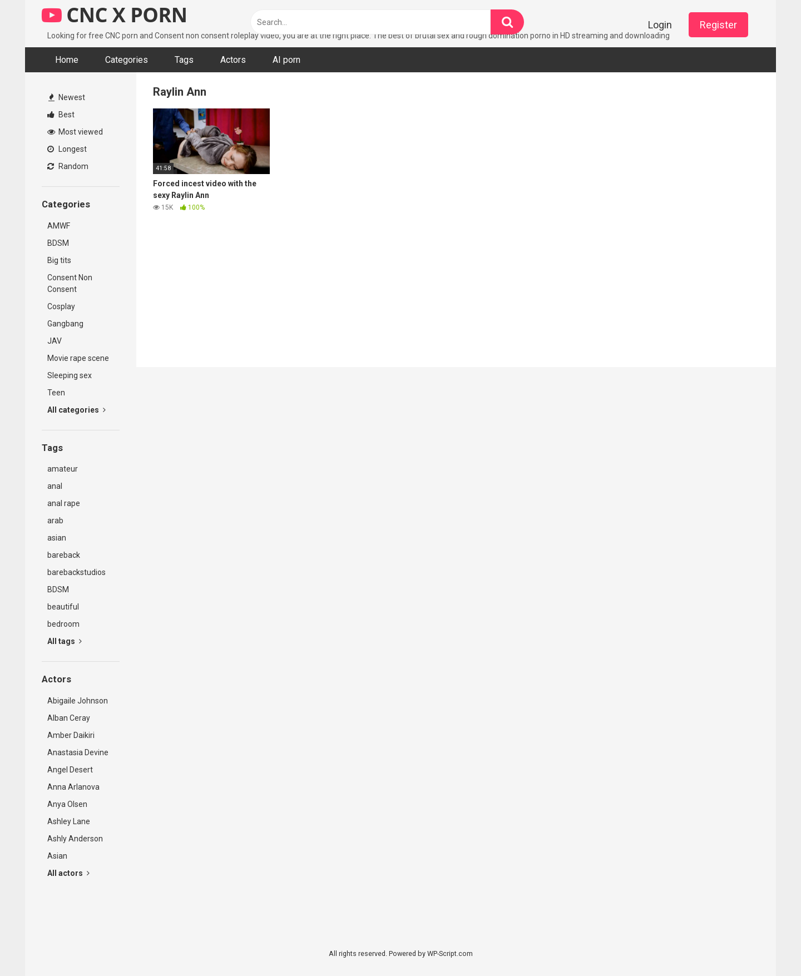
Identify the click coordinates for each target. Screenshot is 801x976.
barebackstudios (76, 572)
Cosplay (61, 306)
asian (56, 537)
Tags (184, 60)
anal (54, 486)
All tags (64, 641)
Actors (233, 60)
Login (660, 25)
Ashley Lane (68, 821)
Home (66, 60)
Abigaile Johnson (77, 700)
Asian (57, 855)
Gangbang (65, 323)
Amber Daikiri (71, 735)
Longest (67, 149)
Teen (56, 392)
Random (67, 166)
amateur (62, 468)
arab (55, 520)
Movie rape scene (78, 358)
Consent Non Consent (69, 283)
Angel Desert (70, 769)
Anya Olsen (67, 804)
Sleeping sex (69, 375)
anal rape (63, 503)
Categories (126, 60)
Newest (66, 97)
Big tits (59, 260)
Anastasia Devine (77, 752)
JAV (54, 340)
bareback (63, 555)
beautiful (63, 606)
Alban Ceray (68, 718)
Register (718, 25)
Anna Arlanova (73, 786)
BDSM (58, 243)
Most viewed (75, 131)
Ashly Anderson (75, 838)
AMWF (58, 225)
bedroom (63, 624)
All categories (76, 409)
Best (61, 114)
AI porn (286, 60)
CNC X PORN (114, 14)
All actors (68, 873)
